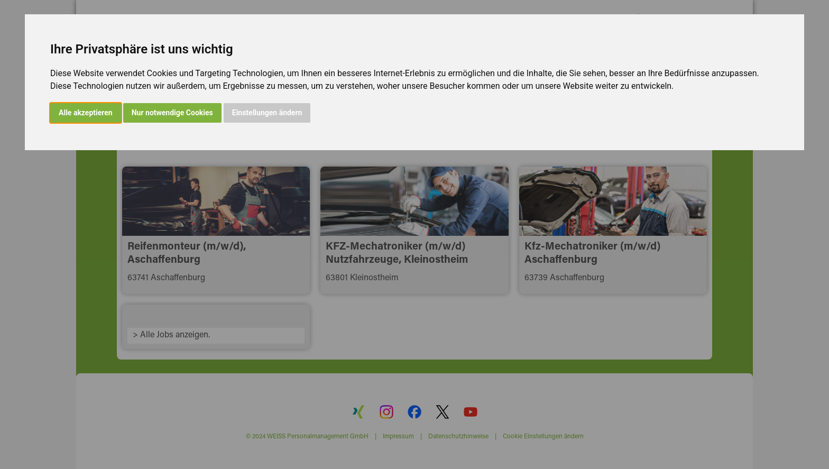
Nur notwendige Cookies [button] (172, 112)
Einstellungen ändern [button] (267, 112)
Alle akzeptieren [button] (86, 112)
